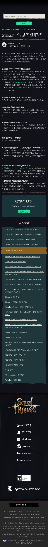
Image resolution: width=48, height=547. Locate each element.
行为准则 (40, 541)
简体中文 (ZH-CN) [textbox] (21, 505)
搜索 (24, 23)
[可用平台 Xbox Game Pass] (24, 453)
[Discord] (30, 468)
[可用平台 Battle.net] (24, 460)
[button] (24, 505)
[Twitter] (11, 468)
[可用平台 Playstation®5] (24, 432)
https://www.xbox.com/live (21, 82)
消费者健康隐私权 (26, 543)
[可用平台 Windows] (24, 439)
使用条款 (21, 541)
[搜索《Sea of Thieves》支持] (24, 16)
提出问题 (24, 211)
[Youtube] (23, 468)
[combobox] (24, 16)
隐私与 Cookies (30, 541)
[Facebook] (7, 468)
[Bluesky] (40, 468)
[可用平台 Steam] (24, 446)
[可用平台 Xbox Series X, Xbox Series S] (24, 425)
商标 (17, 543)
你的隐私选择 (12, 541)
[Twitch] (16, 468)
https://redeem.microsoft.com (19, 168)
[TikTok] (35, 468)
